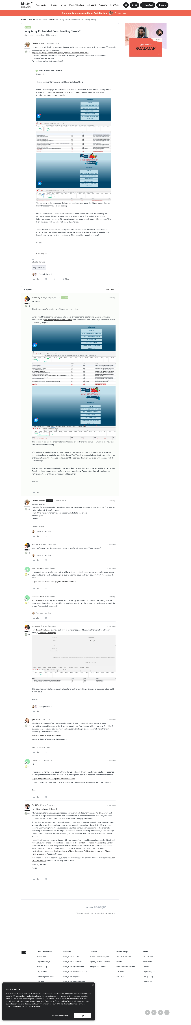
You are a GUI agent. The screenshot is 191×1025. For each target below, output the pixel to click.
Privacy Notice (34, 1006)
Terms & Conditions (84, 913)
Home (23, 19)
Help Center (115, 5)
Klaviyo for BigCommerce (73, 967)
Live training (42, 982)
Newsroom (147, 962)
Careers (146, 967)
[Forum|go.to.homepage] (27, 5)
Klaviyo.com (41, 957)
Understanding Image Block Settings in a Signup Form (57, 851)
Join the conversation (38, 19)
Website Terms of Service (67, 1004)
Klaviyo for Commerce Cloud (75, 972)
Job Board (92, 5)
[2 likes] (42, 274)
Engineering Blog (150, 972)
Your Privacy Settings (60, 1016)
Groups (54, 5)
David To (35, 805)
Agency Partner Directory (100, 962)
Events (63, 5)
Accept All (82, 1016)
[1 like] (41, 531)
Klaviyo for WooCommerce (74, 982)
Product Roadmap (76, 5)
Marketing (53, 19)
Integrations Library (97, 967)
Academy (103, 5)
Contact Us (147, 982)
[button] (134, 5)
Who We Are (148, 957)
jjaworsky (36, 719)
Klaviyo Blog (42, 967)
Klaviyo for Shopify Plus (73, 962)
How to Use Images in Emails (90, 843)
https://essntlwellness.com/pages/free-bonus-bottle (54, 581)
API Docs (120, 972)
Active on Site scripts (47, 632)
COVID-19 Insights (123, 957)
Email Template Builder (125, 967)
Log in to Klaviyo (43, 962)
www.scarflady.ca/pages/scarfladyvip (47, 735)
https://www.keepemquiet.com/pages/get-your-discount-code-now (60, 53)
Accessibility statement (105, 913)
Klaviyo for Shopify (71, 957)
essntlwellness (38, 568)
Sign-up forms (39, 267)
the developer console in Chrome (66, 92)
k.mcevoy (36, 297)
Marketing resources (45, 977)
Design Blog (148, 977)
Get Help (120, 977)
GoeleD (35, 760)
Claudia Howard (38, 43)
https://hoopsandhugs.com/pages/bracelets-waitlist (53, 778)
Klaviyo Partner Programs (100, 957)
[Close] (93, 985)
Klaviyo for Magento (71, 977)
